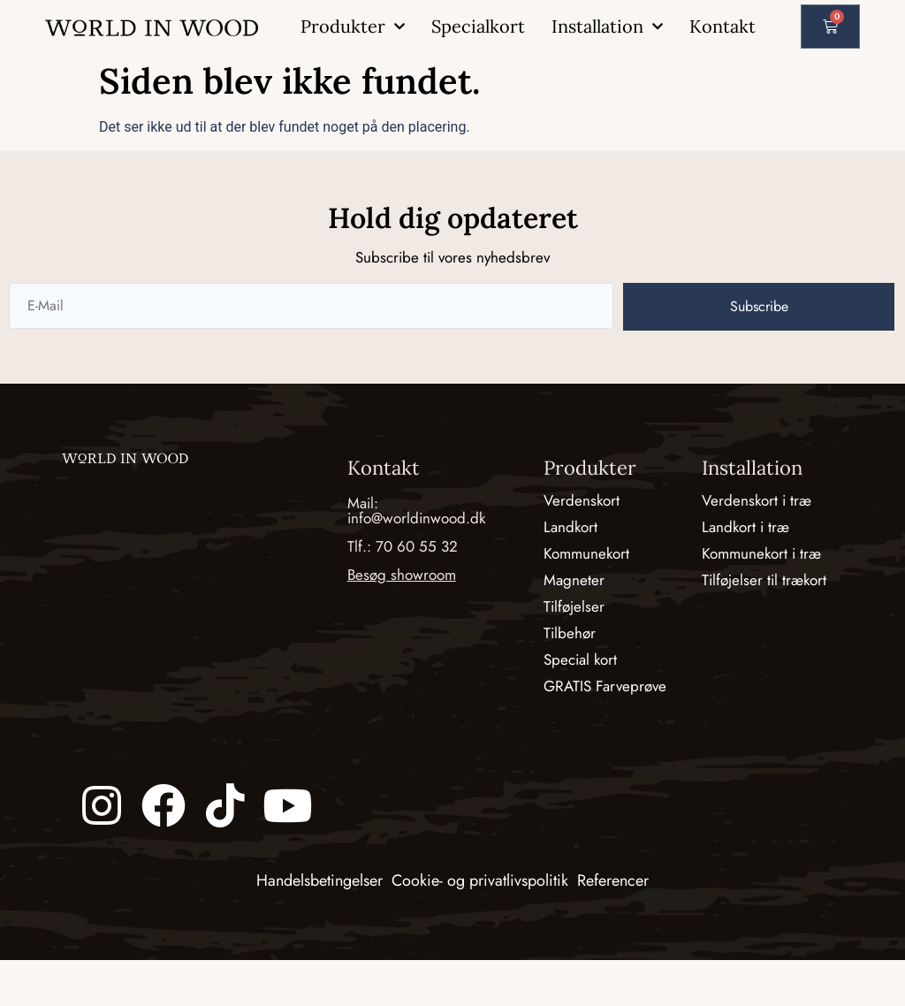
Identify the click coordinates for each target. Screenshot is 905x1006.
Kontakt (722, 26)
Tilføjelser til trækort (764, 580)
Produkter (352, 26)
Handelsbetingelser (319, 880)
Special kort (580, 659)
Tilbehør (570, 633)
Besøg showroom (401, 574)
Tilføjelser (574, 606)
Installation (607, 26)
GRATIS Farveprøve (605, 686)
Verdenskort (582, 500)
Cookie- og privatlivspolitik (480, 880)
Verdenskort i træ (756, 500)
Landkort (570, 527)
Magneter (574, 580)
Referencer (613, 880)
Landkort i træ (745, 527)
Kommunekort (586, 553)
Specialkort (478, 26)
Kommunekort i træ (761, 553)
